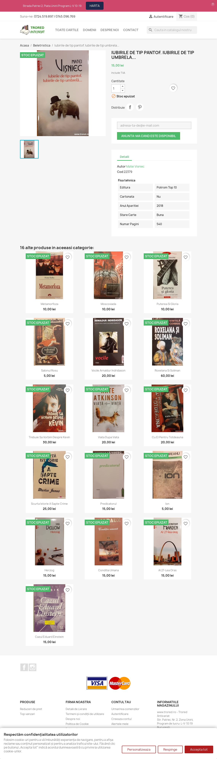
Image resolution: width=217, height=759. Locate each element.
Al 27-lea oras (167, 570)
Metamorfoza (49, 304)
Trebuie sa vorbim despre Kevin (49, 437)
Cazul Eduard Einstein (49, 637)
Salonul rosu (49, 370)
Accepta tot (199, 749)
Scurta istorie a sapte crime (49, 503)
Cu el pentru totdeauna (167, 437)
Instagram (32, 667)
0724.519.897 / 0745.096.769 (54, 16)
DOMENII (89, 30)
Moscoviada (108, 304)
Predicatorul (108, 503)
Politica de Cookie (77, 724)
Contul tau (121, 702)
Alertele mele (119, 724)
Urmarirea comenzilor (125, 709)
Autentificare (119, 714)
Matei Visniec (135, 166)
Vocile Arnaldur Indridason (108, 370)
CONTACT (130, 30)
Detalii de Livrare (76, 709)
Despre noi (110, 30)
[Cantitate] (115, 88)
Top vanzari (27, 714)
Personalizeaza (138, 749)
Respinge (170, 749)
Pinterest (140, 107)
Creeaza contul (121, 719)
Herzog (49, 570)
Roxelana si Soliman (167, 370)
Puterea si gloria (167, 304)
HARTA (95, 6)
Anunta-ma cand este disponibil (148, 136)
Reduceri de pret (31, 709)
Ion (167, 503)
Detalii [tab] (124, 157)
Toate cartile (67, 30)
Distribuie (130, 107)
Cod (120, 172)
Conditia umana (108, 570)
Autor (121, 166)
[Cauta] (172, 30)
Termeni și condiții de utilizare (85, 714)
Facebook (24, 667)
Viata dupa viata (108, 437)
